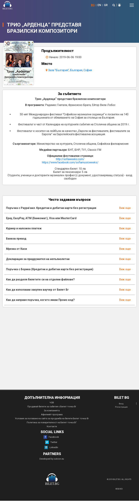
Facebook (51, 439)
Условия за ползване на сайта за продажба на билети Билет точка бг (52, 421)
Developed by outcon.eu (52, 461)
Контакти (52, 429)
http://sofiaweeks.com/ (70, 161)
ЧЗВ (52, 405)
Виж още (125, 210)
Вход (121, 406)
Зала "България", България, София (71, 70)
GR (106, 5)
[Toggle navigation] (131, 5)
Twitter (51, 444)
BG (93, 5)
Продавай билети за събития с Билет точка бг (51, 409)
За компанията (52, 413)
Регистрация (121, 409)
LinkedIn (51, 449)
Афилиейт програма (52, 417)
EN (99, 5)
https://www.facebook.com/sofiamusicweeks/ (70, 164)
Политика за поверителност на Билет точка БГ (52, 425)
